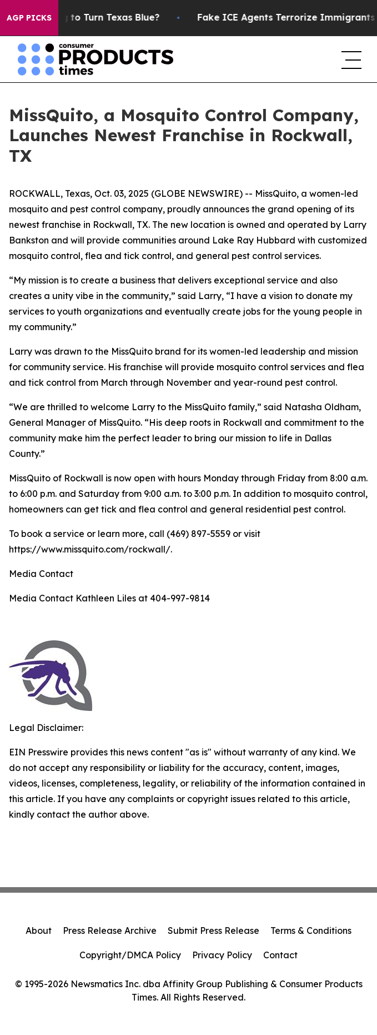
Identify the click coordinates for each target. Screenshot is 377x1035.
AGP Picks (29, 18)
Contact (280, 955)
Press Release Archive (110, 930)
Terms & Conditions (310, 930)
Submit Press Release (213, 930)
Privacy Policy (222, 955)
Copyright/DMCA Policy (130, 955)
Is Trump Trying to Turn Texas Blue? (89, 17)
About (39, 930)
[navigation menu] (350, 59)
